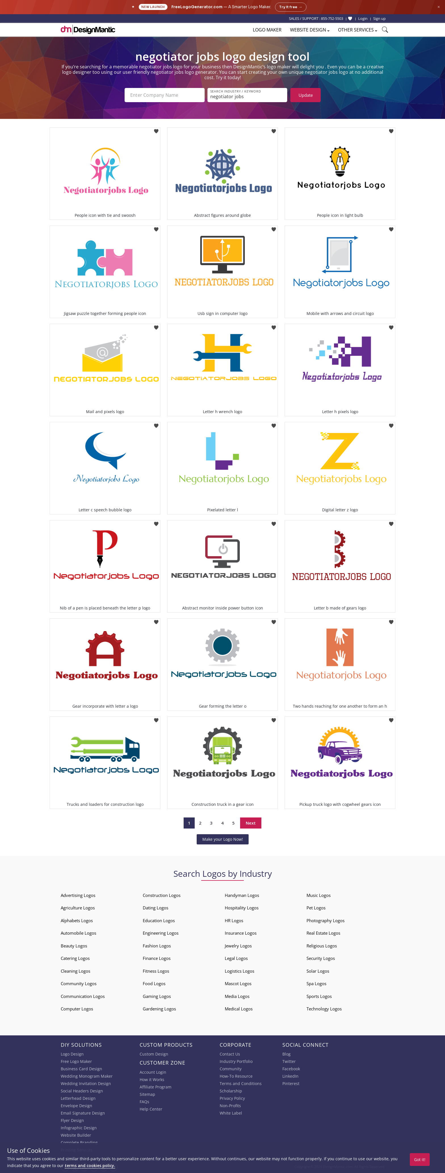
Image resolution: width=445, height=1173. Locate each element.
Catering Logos (75, 958)
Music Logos (319, 895)
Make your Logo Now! (222, 839)
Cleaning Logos (75, 971)
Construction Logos (161, 895)
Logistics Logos (239, 971)
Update (306, 95)
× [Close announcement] (438, 7)
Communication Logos (83, 996)
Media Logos (237, 996)
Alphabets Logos (77, 920)
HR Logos (234, 920)
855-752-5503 (332, 18)
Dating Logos (155, 908)
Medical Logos (239, 1009)
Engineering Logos (161, 933)
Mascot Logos (238, 983)
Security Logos (321, 958)
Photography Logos (326, 920)
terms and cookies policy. (90, 1165)
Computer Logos (77, 1009)
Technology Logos (324, 1009)
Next (251, 823)
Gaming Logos (157, 996)
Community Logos (78, 983)
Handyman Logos (242, 895)
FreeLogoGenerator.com (196, 7)
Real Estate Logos (323, 933)
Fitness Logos (156, 971)
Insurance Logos (241, 933)
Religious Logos (322, 946)
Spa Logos (316, 983)
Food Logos (154, 983)
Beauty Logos (74, 946)
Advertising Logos (78, 895)
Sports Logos (319, 996)
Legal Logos (236, 958)
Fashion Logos (157, 946)
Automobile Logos (78, 933)
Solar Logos (318, 971)
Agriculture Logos (78, 908)
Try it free (290, 7)
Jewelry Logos (238, 946)
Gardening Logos (159, 1009)
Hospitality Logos (242, 908)
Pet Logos (316, 908)
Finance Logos (157, 958)
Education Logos (159, 920)
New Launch (153, 7)
